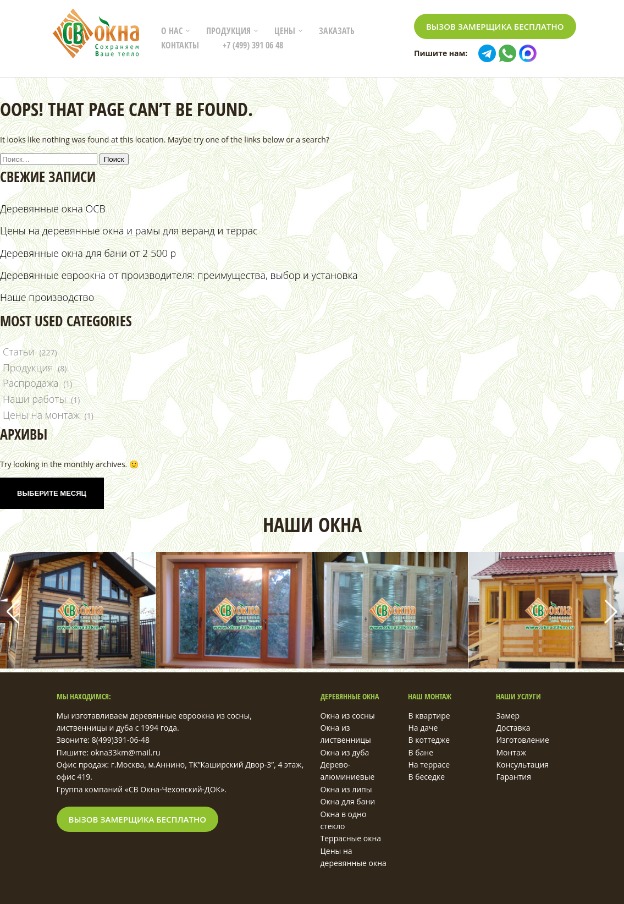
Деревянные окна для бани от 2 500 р (88, 253)
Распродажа (31, 383)
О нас (172, 31)
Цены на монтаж (41, 414)
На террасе (429, 764)
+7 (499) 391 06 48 (253, 45)
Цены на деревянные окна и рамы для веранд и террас (128, 230)
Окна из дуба (345, 752)
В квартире (429, 715)
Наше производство (47, 297)
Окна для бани (348, 801)
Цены (284, 31)
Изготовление (522, 740)
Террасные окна (351, 838)
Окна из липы (346, 789)
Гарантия (513, 776)
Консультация (522, 764)
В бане (420, 752)
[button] (611, 612)
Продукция (228, 31)
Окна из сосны (348, 715)
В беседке (426, 776)
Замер (508, 715)
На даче (423, 727)
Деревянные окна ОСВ (53, 208)
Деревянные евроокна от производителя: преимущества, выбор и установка (178, 275)
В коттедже (429, 740)
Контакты (180, 45)
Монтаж (511, 752)
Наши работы (34, 399)
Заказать (337, 31)
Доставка (513, 727)
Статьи (19, 351)
